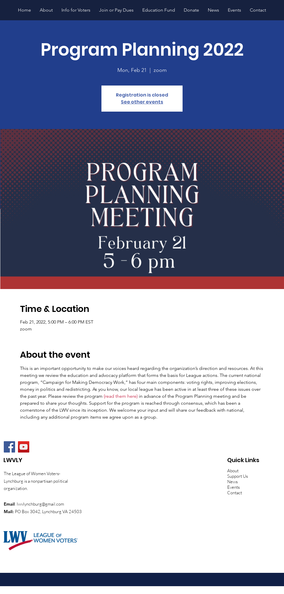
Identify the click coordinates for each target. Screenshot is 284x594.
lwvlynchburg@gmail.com (40, 504)
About (233, 470)
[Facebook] (9, 447)
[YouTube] (23, 447)
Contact (234, 492)
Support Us (237, 476)
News (232, 481)
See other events (142, 102)
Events (233, 487)
